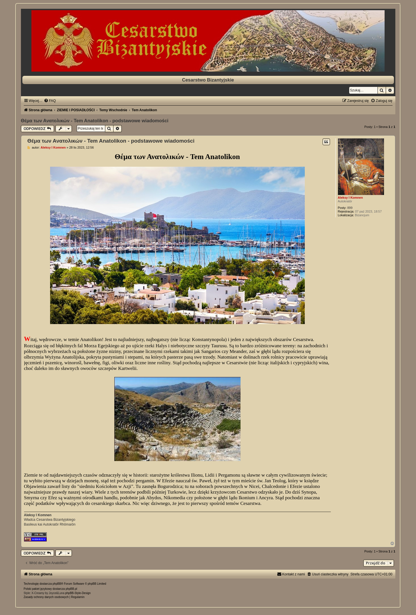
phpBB (57, 583)
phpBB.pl (71, 588)
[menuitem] (50, 101)
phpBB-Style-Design (78, 593)
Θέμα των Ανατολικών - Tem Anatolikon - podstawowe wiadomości (95, 120)
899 (349, 207)
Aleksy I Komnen (350, 197)
